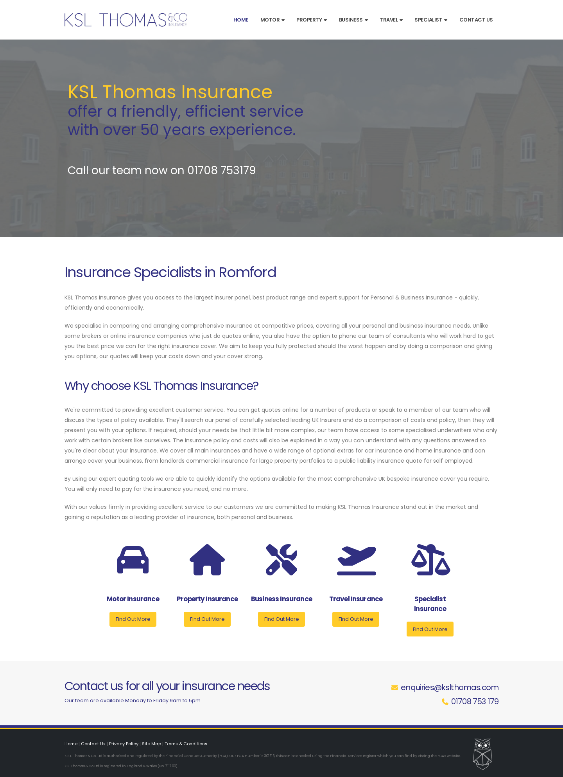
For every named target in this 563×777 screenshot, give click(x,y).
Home (240, 19)
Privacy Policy (124, 744)
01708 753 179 (474, 701)
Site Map (152, 744)
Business (353, 19)
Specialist (430, 19)
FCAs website (448, 755)
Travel (391, 19)
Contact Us (476, 19)
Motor (272, 19)
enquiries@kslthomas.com (449, 687)
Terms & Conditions (187, 744)
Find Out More (133, 619)
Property (311, 19)
